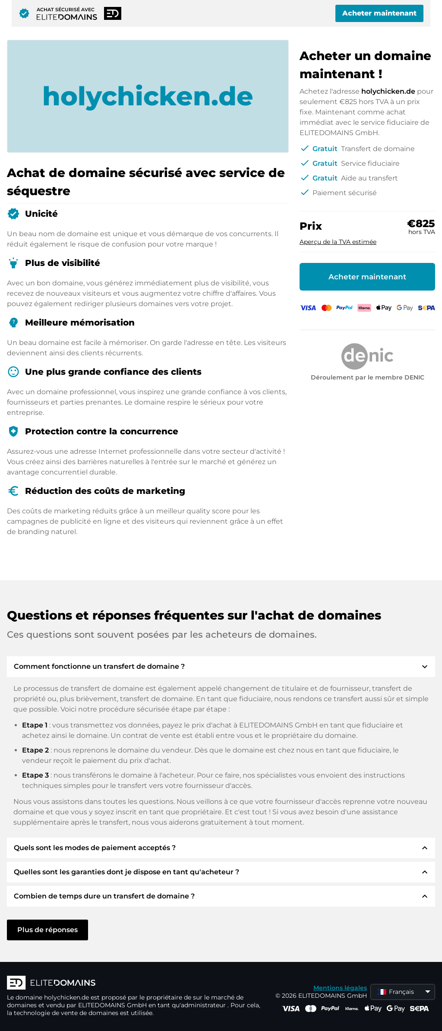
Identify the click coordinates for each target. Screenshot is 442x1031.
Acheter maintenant (379, 13)
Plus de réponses (47, 930)
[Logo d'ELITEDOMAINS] (136, 983)
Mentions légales (340, 988)
